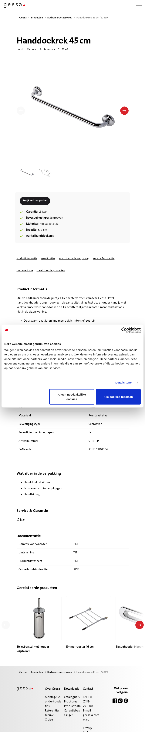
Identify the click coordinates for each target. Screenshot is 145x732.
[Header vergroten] (139, 5)
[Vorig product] (6, 625)
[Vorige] (21, 111)
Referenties (52, 710)
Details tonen (124, 382)
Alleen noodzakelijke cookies (72, 396)
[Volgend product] (139, 625)
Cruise (49, 719)
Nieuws (50, 715)
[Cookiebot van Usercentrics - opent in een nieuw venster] (124, 330)
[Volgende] (124, 111)
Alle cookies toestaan (118, 396)
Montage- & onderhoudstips (53, 702)
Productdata (72, 706)
